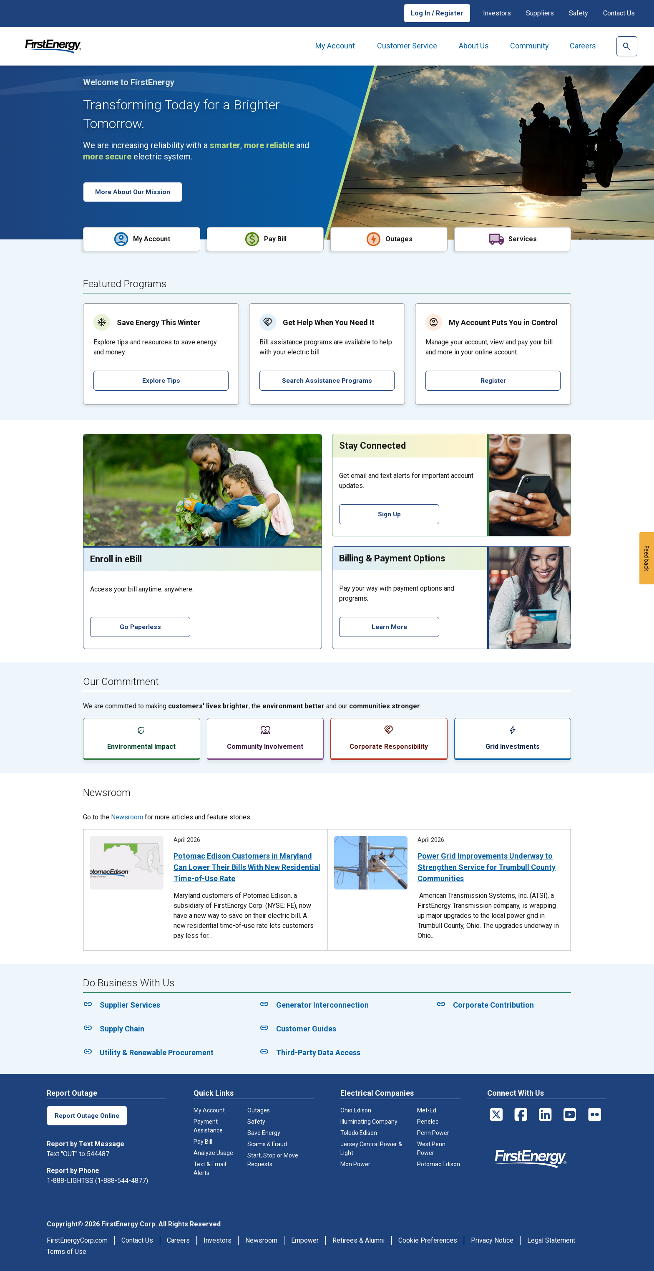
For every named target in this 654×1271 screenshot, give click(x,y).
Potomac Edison (438, 1163)
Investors (497, 13)
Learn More (389, 626)
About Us (474, 45)
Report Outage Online (88, 1115)
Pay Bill (203, 1140)
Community (529, 45)
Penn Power (433, 1132)
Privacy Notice (492, 1239)
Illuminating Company (368, 1120)
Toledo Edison (358, 1132)
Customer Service (407, 45)
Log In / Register (437, 13)
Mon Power (355, 1163)
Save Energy (263, 1132)
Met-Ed (426, 1109)
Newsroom (127, 816)
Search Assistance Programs (327, 380)
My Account (335, 45)
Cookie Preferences (427, 1239)
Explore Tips (161, 380)
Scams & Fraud (267, 1143)
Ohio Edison (355, 1109)
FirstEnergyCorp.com (77, 1239)
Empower (305, 1239)
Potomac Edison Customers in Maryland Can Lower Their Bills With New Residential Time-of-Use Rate (247, 866)
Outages (258, 1109)
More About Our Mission (133, 192)
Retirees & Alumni (358, 1239)
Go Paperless (140, 626)
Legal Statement (551, 1239)
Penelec (427, 1120)
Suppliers (540, 13)
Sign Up (389, 513)
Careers (583, 45)
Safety (578, 13)
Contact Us (619, 13)
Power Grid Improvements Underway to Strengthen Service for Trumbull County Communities (487, 866)
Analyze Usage (213, 1152)
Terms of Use (66, 1251)
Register (493, 380)
